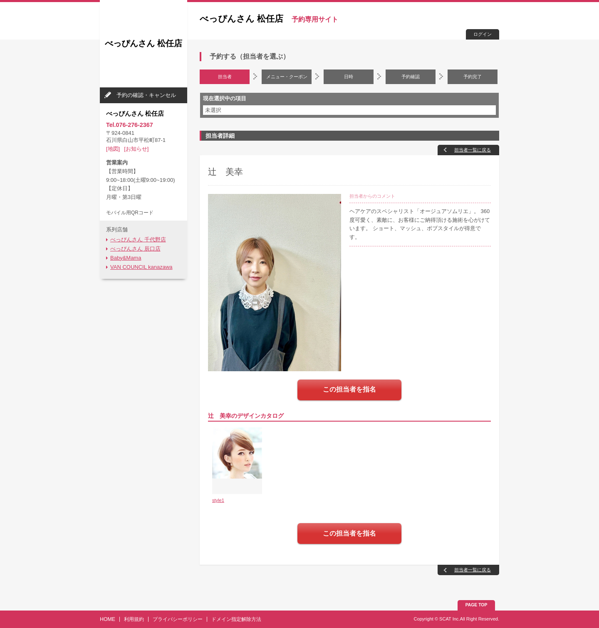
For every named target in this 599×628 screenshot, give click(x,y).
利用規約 (134, 619)
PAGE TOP (476, 605)
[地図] (113, 149)
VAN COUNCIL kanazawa (141, 267)
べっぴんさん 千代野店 (138, 239)
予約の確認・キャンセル (146, 95)
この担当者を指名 (349, 389)
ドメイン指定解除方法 (236, 619)
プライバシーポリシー (178, 619)
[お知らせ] (136, 149)
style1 (218, 500)
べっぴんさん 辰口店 (135, 249)
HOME (107, 619)
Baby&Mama (125, 258)
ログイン (482, 34)
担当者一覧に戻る (472, 149)
